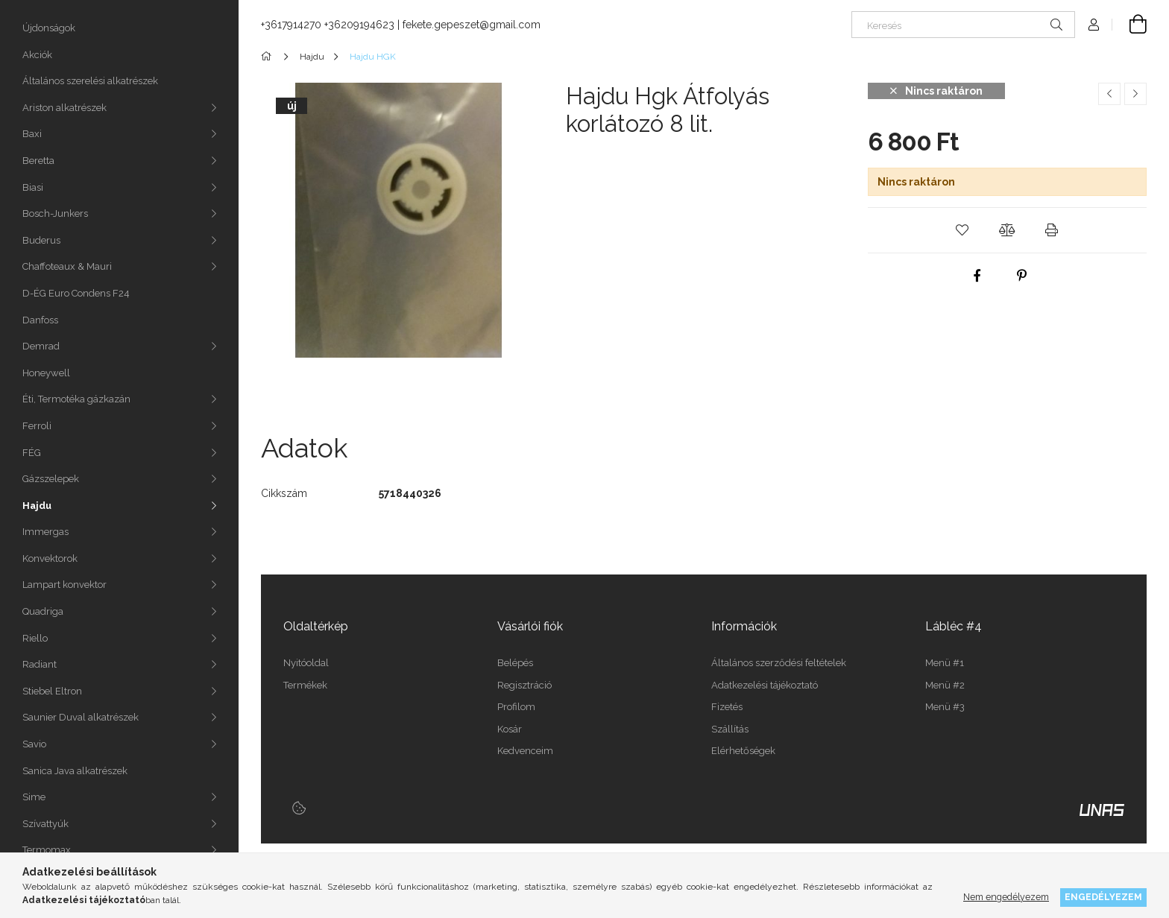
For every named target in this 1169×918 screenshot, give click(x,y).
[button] (962, 230)
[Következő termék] (1135, 94)
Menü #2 (945, 685)
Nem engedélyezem (1006, 896)
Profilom (516, 706)
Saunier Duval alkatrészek (80, 717)
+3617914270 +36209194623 (327, 25)
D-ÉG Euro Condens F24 (76, 293)
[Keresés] (963, 24)
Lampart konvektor (64, 584)
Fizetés (727, 706)
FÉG (31, 452)
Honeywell (46, 373)
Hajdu (36, 505)
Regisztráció (524, 685)
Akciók (37, 54)
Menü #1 (944, 662)
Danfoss (40, 320)
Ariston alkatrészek (64, 107)
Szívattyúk (45, 823)
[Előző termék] (1109, 94)
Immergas (45, 531)
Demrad (41, 346)
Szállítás (730, 729)
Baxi (32, 133)
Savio (34, 744)
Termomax (46, 849)
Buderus (41, 240)
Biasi (32, 187)
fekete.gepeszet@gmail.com (472, 25)
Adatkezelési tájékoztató (764, 685)
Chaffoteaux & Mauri (67, 266)
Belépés (515, 662)
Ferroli (36, 425)
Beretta (38, 160)
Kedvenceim (525, 750)
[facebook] (977, 276)
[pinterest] (1021, 276)
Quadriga (42, 611)
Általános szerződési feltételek (778, 662)
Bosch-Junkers (55, 213)
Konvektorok (50, 558)
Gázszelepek (50, 478)
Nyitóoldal (306, 662)
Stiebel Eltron (52, 691)
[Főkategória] (269, 56)
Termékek (305, 685)
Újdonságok (48, 28)
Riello (35, 638)
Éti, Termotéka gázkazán (76, 399)
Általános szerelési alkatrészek (90, 80)
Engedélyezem (1103, 896)
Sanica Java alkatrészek (74, 770)
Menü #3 (945, 706)
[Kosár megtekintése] (1129, 24)
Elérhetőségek (743, 750)
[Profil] (1093, 24)
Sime (33, 797)
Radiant (39, 664)
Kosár (509, 729)
